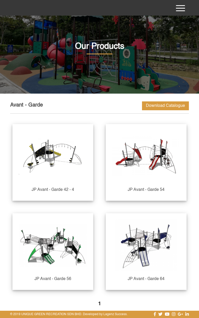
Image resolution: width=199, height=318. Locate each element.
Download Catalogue (165, 106)
